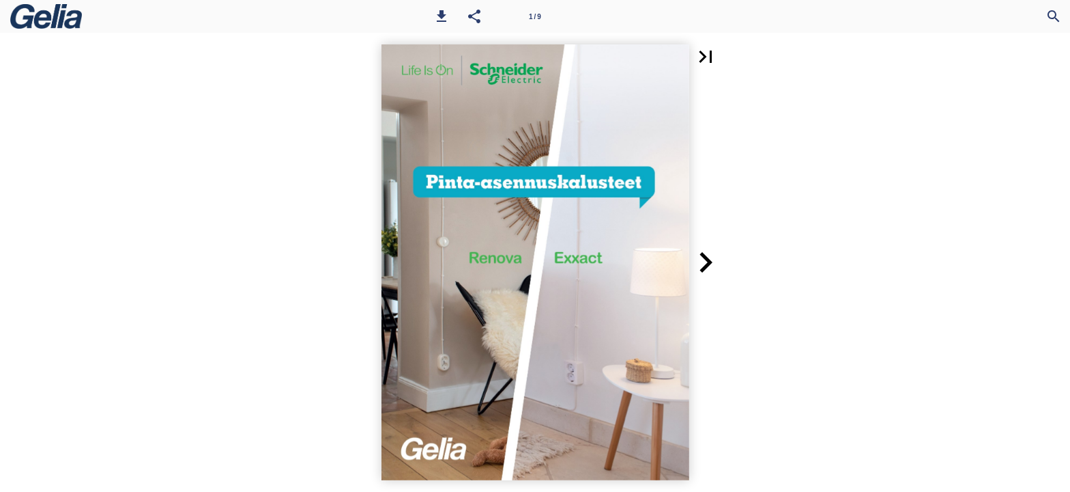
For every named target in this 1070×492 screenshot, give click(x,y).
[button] (441, 16)
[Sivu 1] (535, 16)
